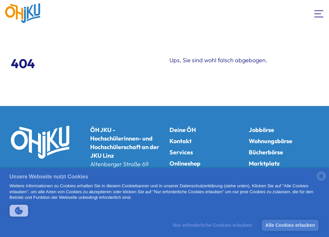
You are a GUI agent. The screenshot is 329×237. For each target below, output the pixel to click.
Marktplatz (264, 163)
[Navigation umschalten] (319, 13)
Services (181, 152)
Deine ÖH (182, 130)
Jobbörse (261, 130)
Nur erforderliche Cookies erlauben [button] (212, 225)
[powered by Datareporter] (321, 180)
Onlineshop (185, 163)
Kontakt (180, 141)
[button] (19, 211)
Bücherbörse (266, 152)
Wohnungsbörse (270, 141)
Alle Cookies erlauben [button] (290, 225)
